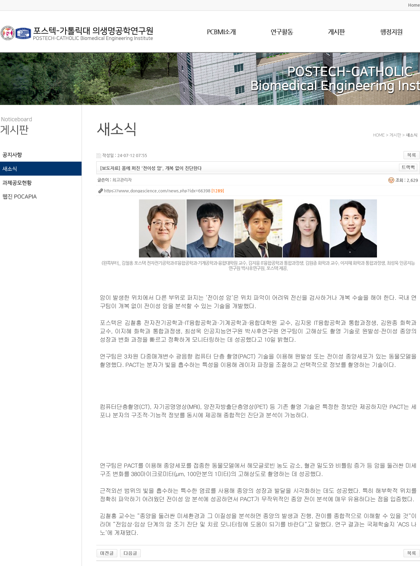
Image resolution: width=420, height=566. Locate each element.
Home (414, 4)
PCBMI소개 (221, 31)
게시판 (336, 31)
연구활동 (282, 31)
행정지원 (391, 31)
